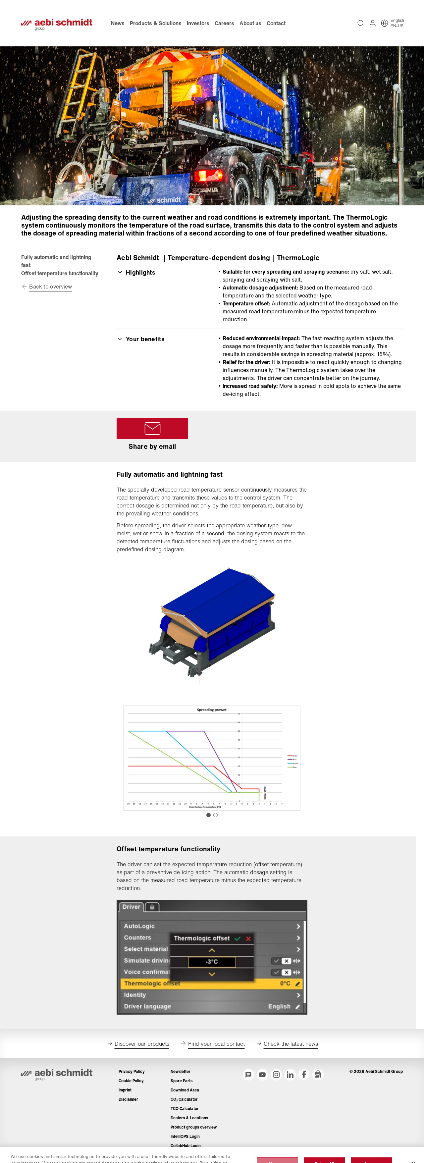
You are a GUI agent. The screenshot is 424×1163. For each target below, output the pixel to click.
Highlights (136, 272)
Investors (198, 23)
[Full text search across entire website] (360, 23)
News (118, 23)
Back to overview (50, 287)
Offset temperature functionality (59, 273)
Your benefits (141, 339)
